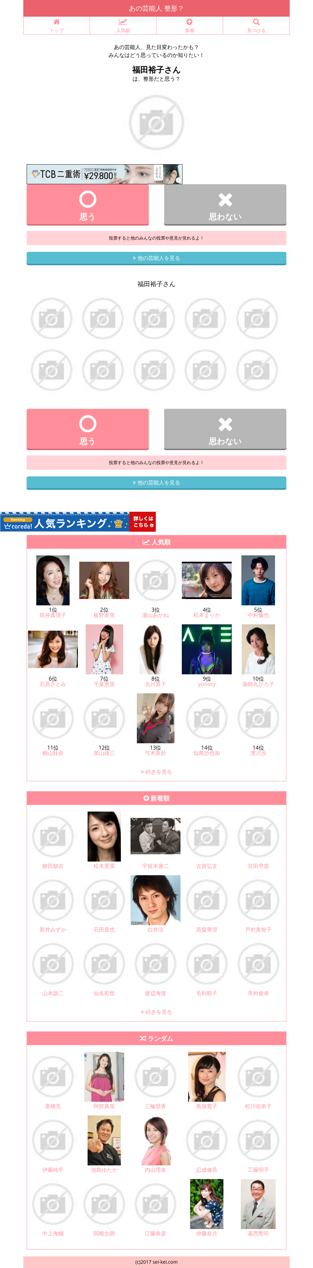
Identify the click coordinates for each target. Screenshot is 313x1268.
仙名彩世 (104, 993)
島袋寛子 (206, 1106)
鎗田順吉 (53, 866)
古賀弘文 (206, 866)
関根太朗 (104, 1233)
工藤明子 (258, 1169)
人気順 (123, 25)
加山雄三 (104, 753)
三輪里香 (155, 1106)
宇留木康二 (155, 866)
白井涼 (155, 929)
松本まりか (206, 615)
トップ (56, 25)
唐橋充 (53, 1106)
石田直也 (104, 929)
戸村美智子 (258, 929)
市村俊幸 (258, 993)
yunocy (207, 684)
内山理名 (155, 1169)
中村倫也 (258, 615)
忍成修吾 (206, 1169)
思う (88, 205)
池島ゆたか (104, 1169)
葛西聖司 (258, 1233)
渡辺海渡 (155, 993)
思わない (225, 205)
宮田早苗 (258, 866)
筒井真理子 (53, 615)
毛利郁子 (206, 993)
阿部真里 (104, 1106)
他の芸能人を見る (156, 258)
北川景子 (155, 684)
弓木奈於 (155, 753)
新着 (189, 25)
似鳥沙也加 (206, 753)
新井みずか (53, 929)
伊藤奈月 (206, 1233)
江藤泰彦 (155, 1233)
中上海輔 (53, 1233)
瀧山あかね (155, 615)
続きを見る (156, 771)
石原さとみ (53, 684)
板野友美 (104, 615)
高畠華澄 (206, 929)
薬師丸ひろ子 (258, 684)
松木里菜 (104, 866)
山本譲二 (53, 993)
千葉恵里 (104, 684)
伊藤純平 (53, 1169)
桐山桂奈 (53, 753)
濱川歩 (258, 753)
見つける (256, 25)
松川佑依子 (258, 1106)
